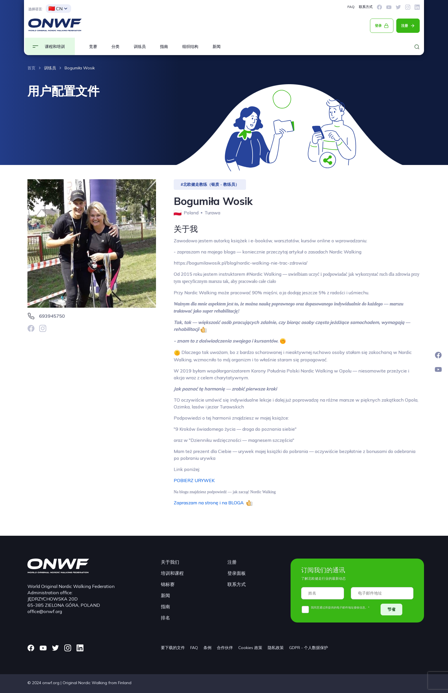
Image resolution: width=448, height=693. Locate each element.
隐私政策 (276, 647)
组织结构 (190, 46)
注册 (404, 25)
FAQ (351, 7)
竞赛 (93, 46)
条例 (207, 647)
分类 (115, 46)
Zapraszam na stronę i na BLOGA (210, 502)
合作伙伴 (225, 647)
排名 (165, 618)
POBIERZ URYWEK (194, 480)
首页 (31, 67)
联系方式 (366, 7)
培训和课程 (172, 573)
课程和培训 (55, 46)
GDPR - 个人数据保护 (308, 647)
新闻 (217, 46)
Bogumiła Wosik (80, 67)
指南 (164, 46)
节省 (391, 609)
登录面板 (236, 573)
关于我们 (170, 562)
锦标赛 (168, 584)
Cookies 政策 (250, 647)
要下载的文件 (173, 647)
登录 (378, 25)
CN (56, 8)
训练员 (140, 46)
